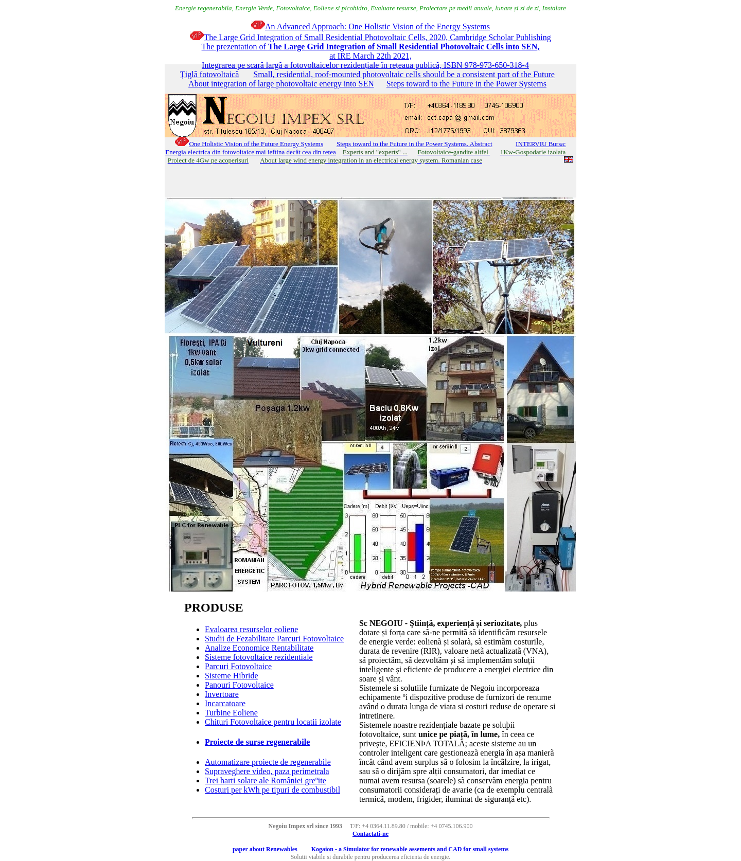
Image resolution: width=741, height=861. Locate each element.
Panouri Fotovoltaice (239, 684)
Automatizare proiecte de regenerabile (268, 762)
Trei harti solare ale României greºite (265, 780)
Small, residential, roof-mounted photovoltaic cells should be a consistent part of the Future (404, 74)
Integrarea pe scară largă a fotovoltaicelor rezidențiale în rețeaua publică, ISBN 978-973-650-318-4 (365, 65)
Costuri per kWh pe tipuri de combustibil (272, 789)
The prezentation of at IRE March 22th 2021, (371, 51)
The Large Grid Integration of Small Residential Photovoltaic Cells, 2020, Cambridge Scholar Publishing (370, 37)
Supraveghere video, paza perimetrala (267, 771)
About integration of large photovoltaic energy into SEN (281, 83)
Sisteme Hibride (231, 675)
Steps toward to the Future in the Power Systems (466, 83)
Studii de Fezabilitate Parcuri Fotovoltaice (274, 638)
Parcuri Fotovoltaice (238, 666)
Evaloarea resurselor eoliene (251, 629)
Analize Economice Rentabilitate (259, 647)
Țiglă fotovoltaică (209, 74)
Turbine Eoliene (231, 712)
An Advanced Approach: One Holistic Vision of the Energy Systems (370, 26)
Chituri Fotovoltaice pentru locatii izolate (273, 722)
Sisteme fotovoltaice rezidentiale (259, 657)
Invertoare (222, 694)
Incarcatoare (225, 703)
